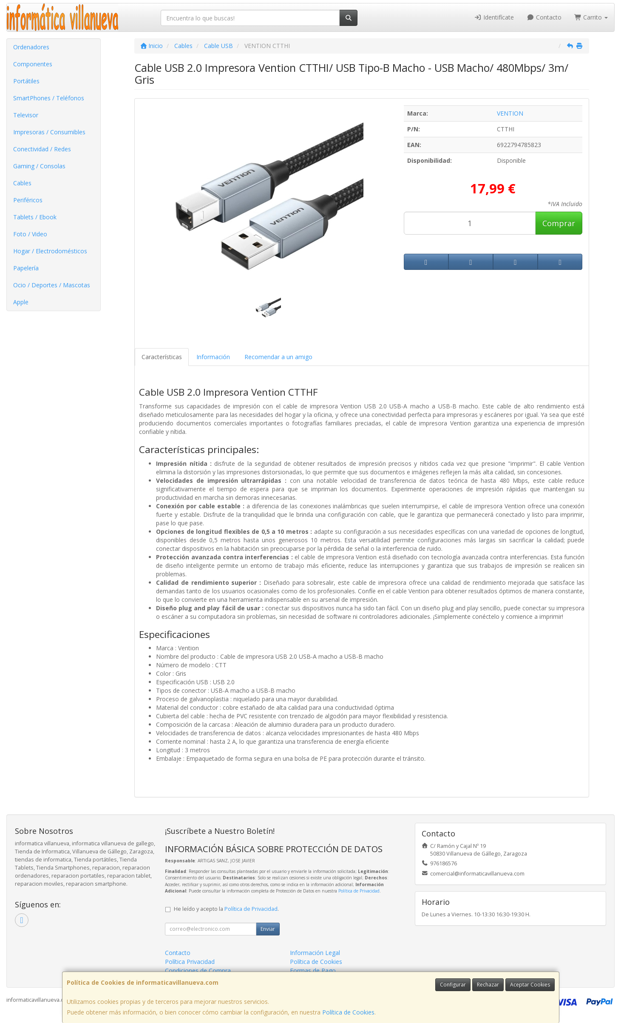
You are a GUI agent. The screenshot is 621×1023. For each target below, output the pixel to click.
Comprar (558, 223)
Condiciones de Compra (198, 970)
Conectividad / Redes (42, 149)
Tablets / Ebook (35, 217)
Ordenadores (31, 47)
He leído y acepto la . (226, 908)
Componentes (32, 64)
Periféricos (28, 200)
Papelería (26, 268)
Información (213, 357)
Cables (22, 183)
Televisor (25, 115)
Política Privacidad (190, 962)
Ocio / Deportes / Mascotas (51, 285)
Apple (20, 302)
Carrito (591, 17)
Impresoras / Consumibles (49, 132)
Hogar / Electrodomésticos (50, 251)
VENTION (510, 113)
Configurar (453, 984)
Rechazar (488, 984)
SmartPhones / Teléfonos (48, 98)
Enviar (268, 928)
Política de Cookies (348, 1012)
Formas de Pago (313, 970)
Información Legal (315, 953)
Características (162, 357)
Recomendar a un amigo (278, 357)
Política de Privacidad (359, 891)
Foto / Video (30, 234)
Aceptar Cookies (530, 984)
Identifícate (494, 17)
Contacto (544, 17)
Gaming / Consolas (39, 166)
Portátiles (26, 81)
